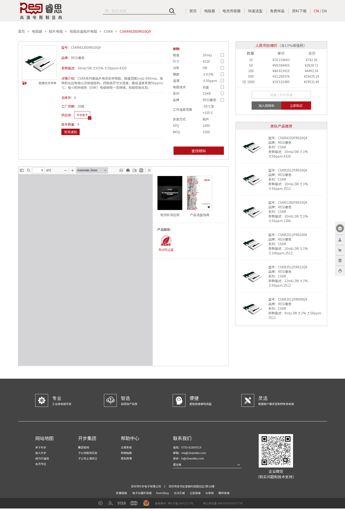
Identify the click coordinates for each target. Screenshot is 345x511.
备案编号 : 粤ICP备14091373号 (174, 503)
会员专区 (40, 464)
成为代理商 (42, 458)
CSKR (108, 31)
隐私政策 (126, 458)
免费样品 (277, 11)
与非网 (209, 493)
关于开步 (40, 447)
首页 (193, 11)
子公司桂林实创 (87, 453)
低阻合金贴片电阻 (83, 31)
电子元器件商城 (142, 493)
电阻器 (209, 11)
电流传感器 (231, 11)
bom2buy (163, 493)
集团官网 (83, 447)
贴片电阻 (56, 31)
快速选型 (255, 11)
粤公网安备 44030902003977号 (223, 503)
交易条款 (126, 447)
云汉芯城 (179, 493)
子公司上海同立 (87, 458)
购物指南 (126, 453)
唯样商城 (223, 493)
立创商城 (195, 493)
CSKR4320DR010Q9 (135, 31)
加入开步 (40, 453)
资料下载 (299, 11)
